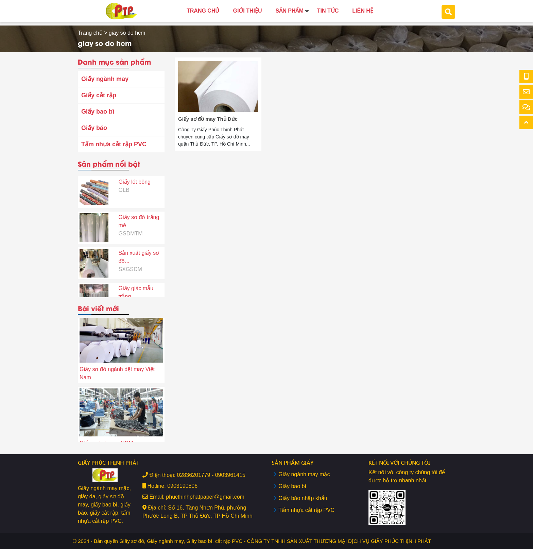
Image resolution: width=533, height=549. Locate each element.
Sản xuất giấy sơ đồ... (139, 250)
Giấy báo (94, 127)
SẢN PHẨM (290, 11)
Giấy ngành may (104, 79)
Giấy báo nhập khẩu (302, 498)
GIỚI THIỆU (247, 11)
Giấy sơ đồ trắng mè (139, 215)
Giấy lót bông (135, 175)
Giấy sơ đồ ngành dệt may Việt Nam (117, 374)
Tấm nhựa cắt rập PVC (114, 144)
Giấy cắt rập (98, 95)
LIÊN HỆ (362, 11)
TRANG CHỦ (203, 11)
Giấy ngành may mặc (304, 474)
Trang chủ (90, 33)
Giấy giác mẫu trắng (136, 286)
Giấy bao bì (97, 111)
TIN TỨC (328, 11)
